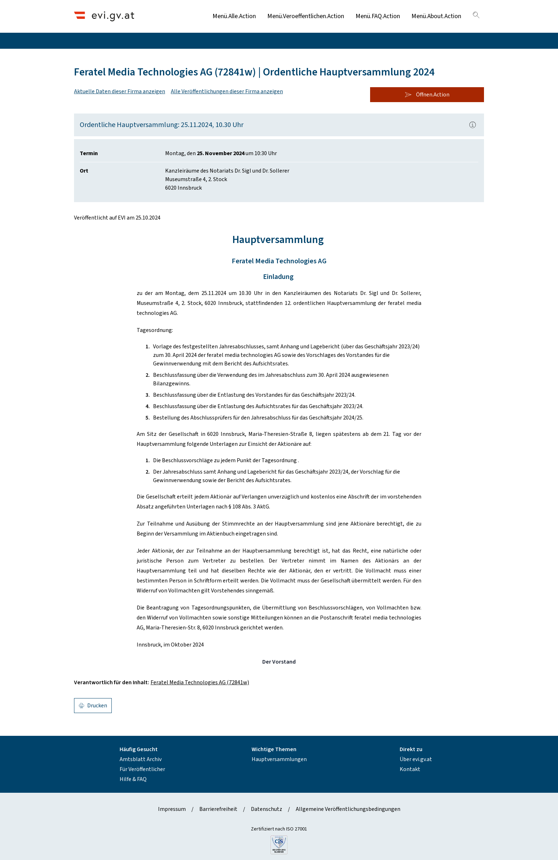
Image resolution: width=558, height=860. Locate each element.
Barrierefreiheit (218, 809)
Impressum (172, 809)
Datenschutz (266, 809)
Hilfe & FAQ (133, 779)
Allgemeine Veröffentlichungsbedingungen (348, 809)
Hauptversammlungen (279, 759)
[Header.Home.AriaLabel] (104, 16)
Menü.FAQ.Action (378, 16)
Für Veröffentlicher (142, 769)
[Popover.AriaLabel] (472, 125)
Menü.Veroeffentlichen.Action (305, 16)
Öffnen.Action (427, 95)
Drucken (93, 705)
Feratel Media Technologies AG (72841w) (200, 682)
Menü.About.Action (436, 16)
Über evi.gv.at (416, 759)
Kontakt (410, 769)
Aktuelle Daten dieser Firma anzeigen (119, 91)
